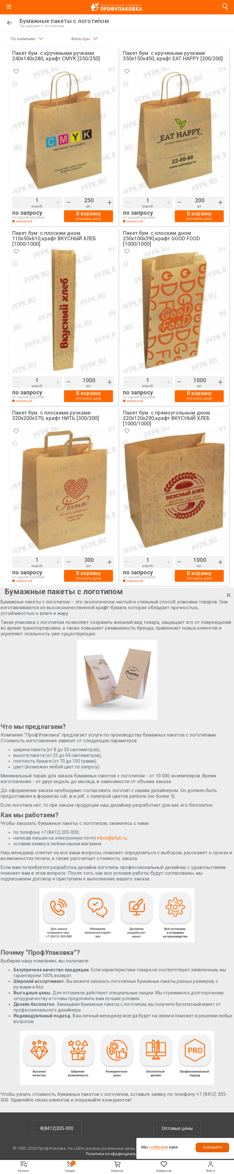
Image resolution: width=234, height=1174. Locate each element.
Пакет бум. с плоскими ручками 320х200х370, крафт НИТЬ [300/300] (55, 415)
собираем (158, 1147)
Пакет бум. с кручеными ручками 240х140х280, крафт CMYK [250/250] (56, 56)
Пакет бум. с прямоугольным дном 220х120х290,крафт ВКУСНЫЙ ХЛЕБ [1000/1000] (166, 418)
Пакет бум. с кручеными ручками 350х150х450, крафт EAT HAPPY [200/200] (173, 56)
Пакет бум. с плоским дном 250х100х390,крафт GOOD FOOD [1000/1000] (161, 238)
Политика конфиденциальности (116, 1153)
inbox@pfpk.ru (111, 838)
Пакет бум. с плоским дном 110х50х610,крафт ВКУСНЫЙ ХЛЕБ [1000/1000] (54, 238)
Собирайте (212, 1147)
